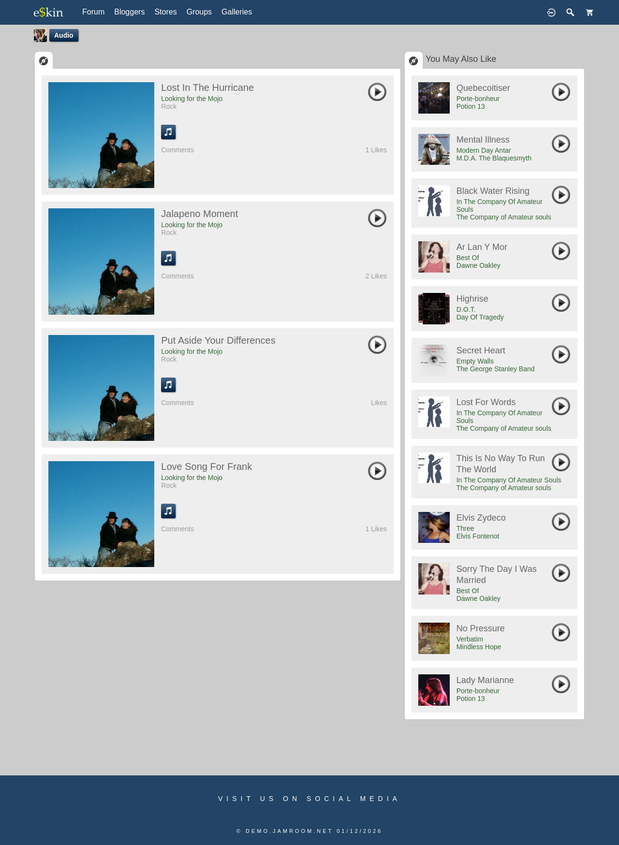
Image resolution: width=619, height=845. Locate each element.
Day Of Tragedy (480, 317)
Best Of (468, 258)
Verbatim (470, 639)
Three (465, 528)
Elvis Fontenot (478, 536)
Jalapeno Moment (199, 213)
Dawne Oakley (479, 265)
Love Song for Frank (206, 466)
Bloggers (129, 12)
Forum (93, 12)
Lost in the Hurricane (207, 87)
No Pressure (481, 628)
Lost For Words (486, 402)
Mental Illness (483, 140)
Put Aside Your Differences (218, 340)
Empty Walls (475, 361)
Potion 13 (471, 106)
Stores (165, 12)
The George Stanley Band (496, 369)
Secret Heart (481, 350)
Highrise (472, 299)
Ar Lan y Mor (482, 247)
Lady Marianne (485, 680)
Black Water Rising (493, 191)
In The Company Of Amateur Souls (509, 480)
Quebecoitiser (483, 88)
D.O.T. (466, 309)
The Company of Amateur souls (504, 217)
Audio (64, 35)
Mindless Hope (479, 647)
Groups (199, 12)
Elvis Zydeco (481, 518)
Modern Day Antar (484, 150)
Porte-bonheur (478, 98)
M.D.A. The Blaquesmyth (494, 158)
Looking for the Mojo (191, 98)
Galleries (236, 12)
